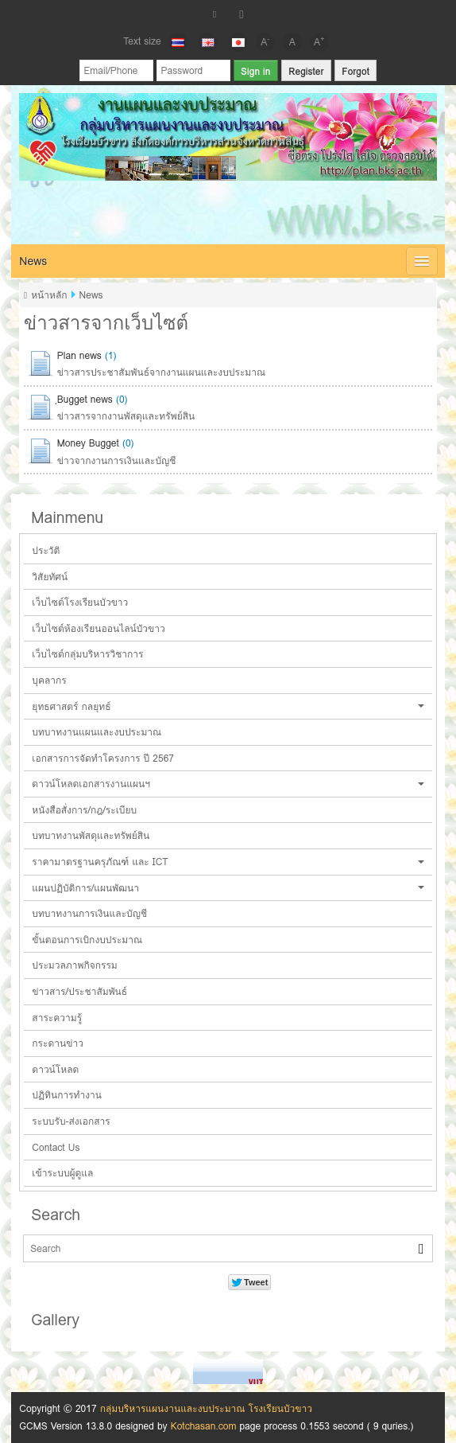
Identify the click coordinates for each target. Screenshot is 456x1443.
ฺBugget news (85, 399)
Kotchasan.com (204, 1425)
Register (305, 71)
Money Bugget (88, 442)
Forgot (355, 71)
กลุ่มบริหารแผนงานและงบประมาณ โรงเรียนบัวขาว (206, 1408)
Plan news (79, 355)
